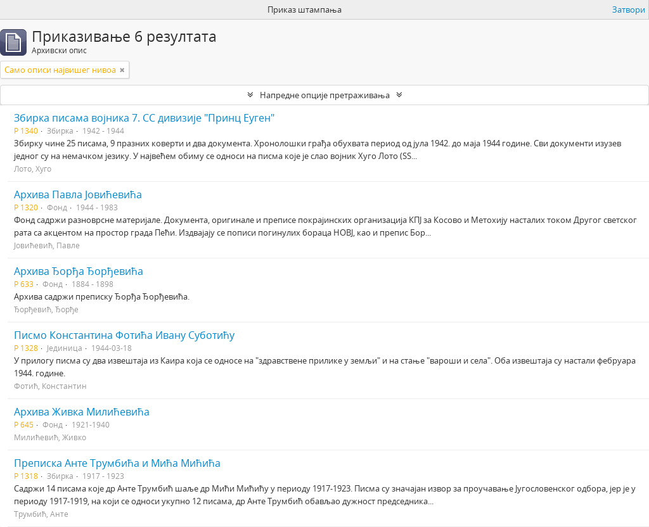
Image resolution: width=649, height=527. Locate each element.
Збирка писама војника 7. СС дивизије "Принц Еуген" (144, 118)
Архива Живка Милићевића (82, 412)
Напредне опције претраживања (325, 95)
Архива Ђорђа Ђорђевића (78, 271)
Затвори (628, 9)
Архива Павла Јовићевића (78, 194)
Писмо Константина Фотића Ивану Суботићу (124, 335)
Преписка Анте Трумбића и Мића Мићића (117, 463)
